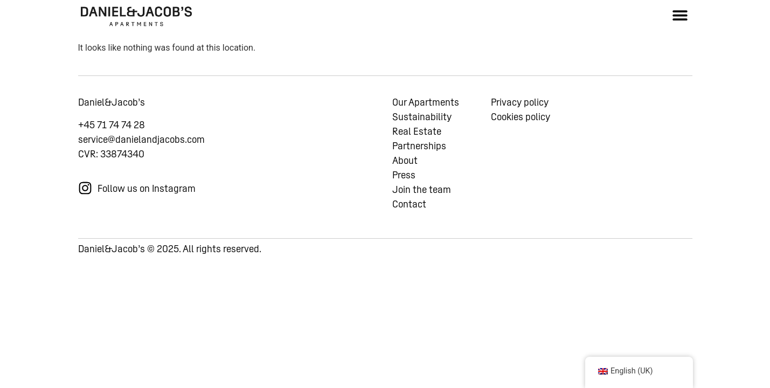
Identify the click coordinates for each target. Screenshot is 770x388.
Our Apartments (425, 102)
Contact (409, 204)
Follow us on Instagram (147, 188)
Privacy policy (520, 102)
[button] (680, 15)
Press (403, 175)
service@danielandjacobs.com (141, 139)
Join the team (421, 189)
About (405, 160)
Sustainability (422, 116)
